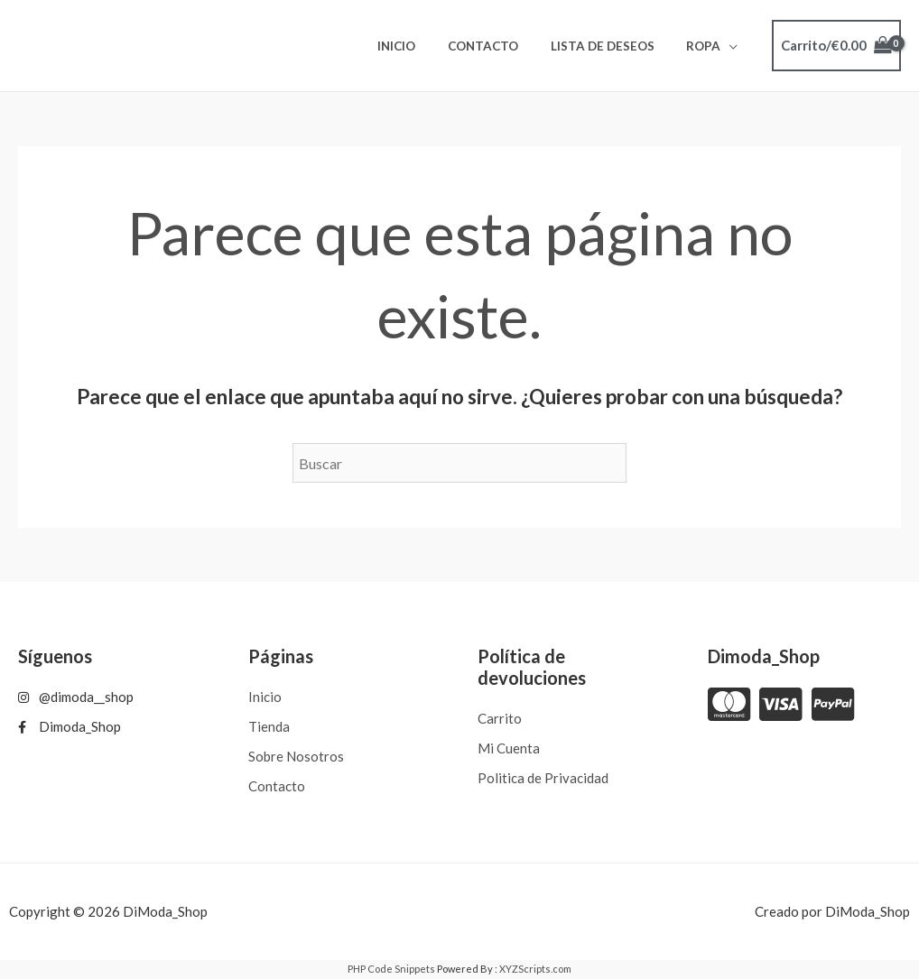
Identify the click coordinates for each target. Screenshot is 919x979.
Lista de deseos (614, 46)
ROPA (708, 46)
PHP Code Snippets (391, 968)
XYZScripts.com (535, 968)
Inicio (424, 46)
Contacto (503, 46)
